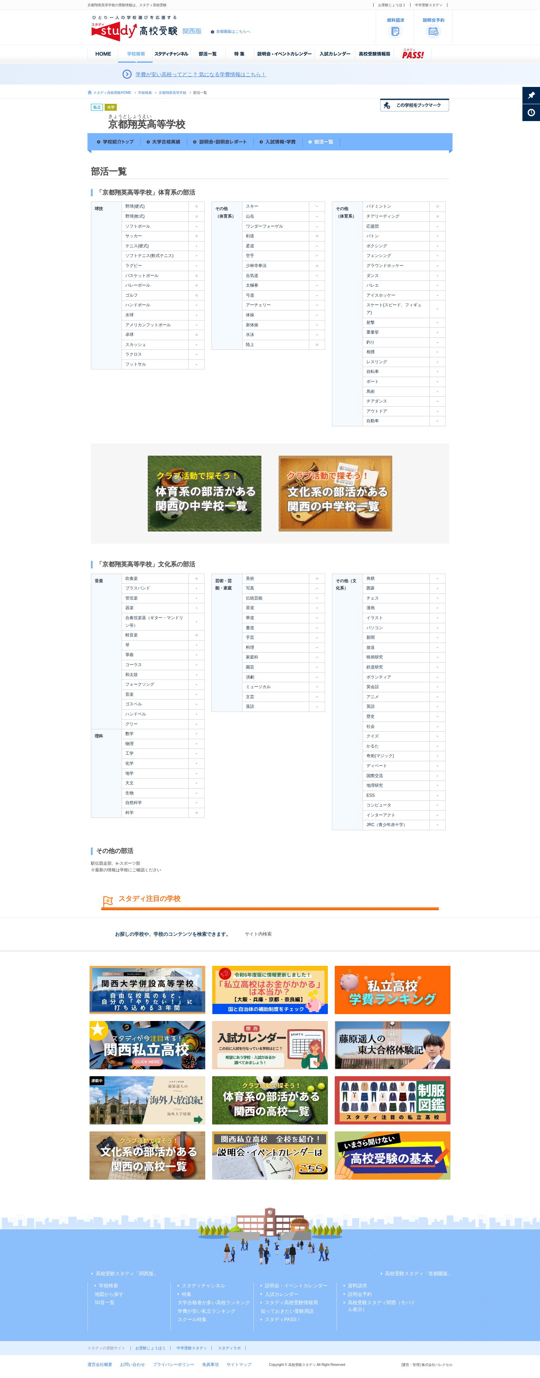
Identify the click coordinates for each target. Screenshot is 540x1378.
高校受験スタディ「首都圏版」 (419, 1273)
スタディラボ (229, 1348)
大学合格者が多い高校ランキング (214, 1302)
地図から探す (109, 1294)
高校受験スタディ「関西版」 (127, 1273)
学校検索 (145, 93)
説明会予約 (360, 1294)
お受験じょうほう (392, 5)
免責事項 (210, 1364)
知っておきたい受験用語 (287, 1311)
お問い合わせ (132, 1364)
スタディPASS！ (283, 1319)
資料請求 (357, 1285)
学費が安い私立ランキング (207, 1311)
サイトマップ (239, 1364)
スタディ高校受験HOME (112, 93)
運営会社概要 (99, 1364)
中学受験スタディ (429, 5)
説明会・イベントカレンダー (296, 1285)
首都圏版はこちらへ (233, 31)
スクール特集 (192, 1319)
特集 (186, 1294)
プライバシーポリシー (173, 1364)
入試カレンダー (282, 1294)
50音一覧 (105, 1302)
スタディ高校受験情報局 (291, 1302)
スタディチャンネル (203, 1285)
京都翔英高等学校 (172, 93)
